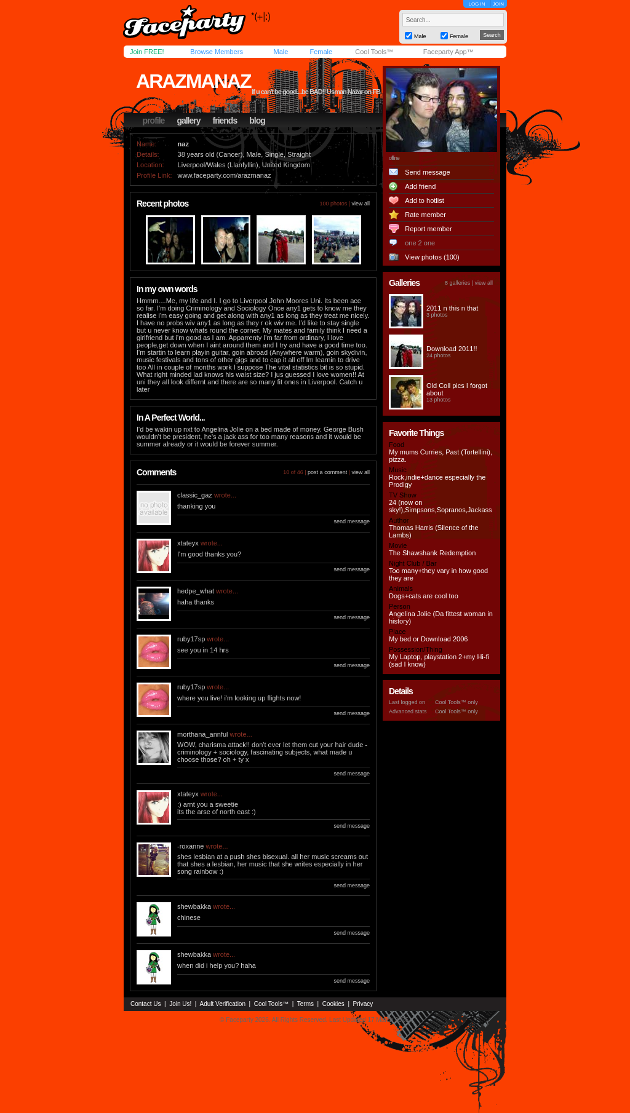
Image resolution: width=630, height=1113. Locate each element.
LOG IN (476, 4)
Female (320, 51)
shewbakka (194, 906)
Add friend (420, 186)
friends (225, 120)
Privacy (363, 1003)
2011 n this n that (452, 308)
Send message (427, 172)
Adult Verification (222, 1003)
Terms (305, 1003)
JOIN (498, 4)
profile (154, 120)
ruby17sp (191, 639)
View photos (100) (432, 257)
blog (257, 120)
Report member (428, 228)
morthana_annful (202, 734)
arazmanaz (193, 81)
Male (280, 51)
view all (360, 203)
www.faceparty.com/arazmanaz (224, 175)
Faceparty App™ (448, 51)
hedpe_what (195, 591)
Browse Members (216, 51)
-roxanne (190, 846)
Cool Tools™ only (456, 702)
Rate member (425, 214)
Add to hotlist (424, 200)
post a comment (327, 472)
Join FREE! (147, 51)
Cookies (333, 1003)
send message (351, 521)
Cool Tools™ (374, 51)
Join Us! (180, 1003)
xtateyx (188, 543)
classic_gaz (194, 495)
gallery (188, 120)
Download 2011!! (451, 348)
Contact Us (145, 1003)
